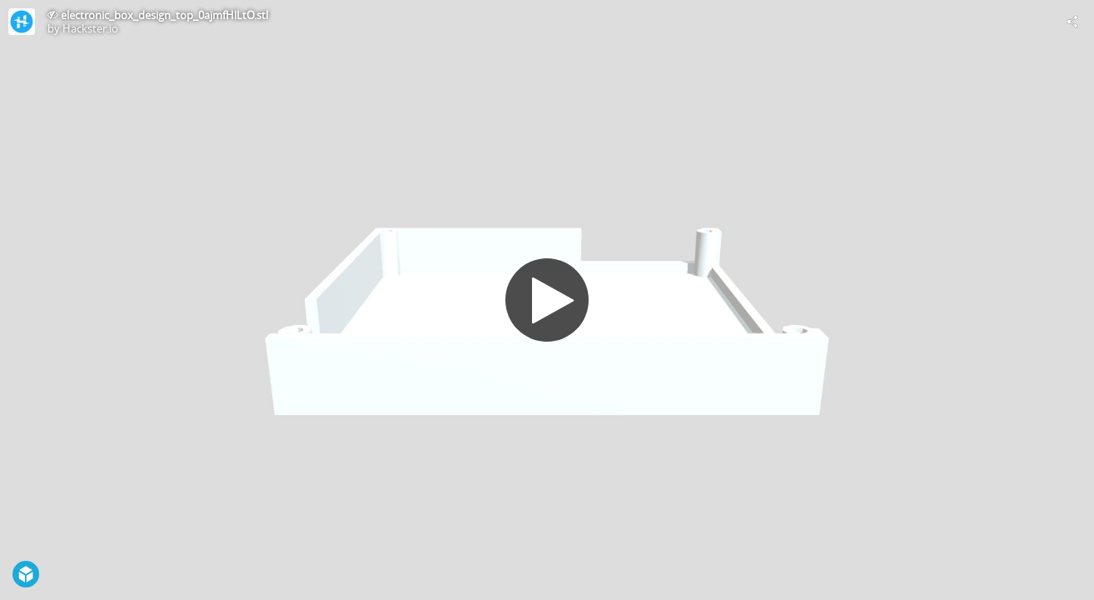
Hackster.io (90, 28)
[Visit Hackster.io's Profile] (21, 21)
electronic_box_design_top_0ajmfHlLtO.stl (164, 15)
